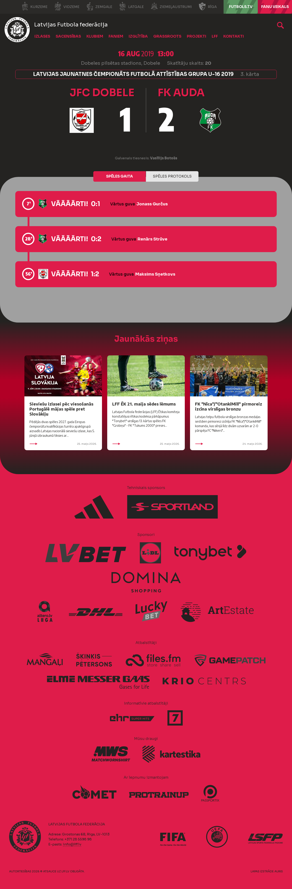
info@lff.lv (72, 844)
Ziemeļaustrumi (171, 6)
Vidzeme (66, 6)
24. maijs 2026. (229, 444)
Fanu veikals (275, 6)
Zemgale (99, 6)
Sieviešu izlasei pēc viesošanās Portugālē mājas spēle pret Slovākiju (61, 408)
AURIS (278, 871)
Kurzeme (34, 6)
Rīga (208, 6)
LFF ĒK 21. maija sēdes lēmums (144, 403)
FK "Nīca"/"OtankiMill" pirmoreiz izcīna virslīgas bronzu (228, 406)
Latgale (131, 6)
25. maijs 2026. (63, 444)
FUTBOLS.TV (241, 6)
